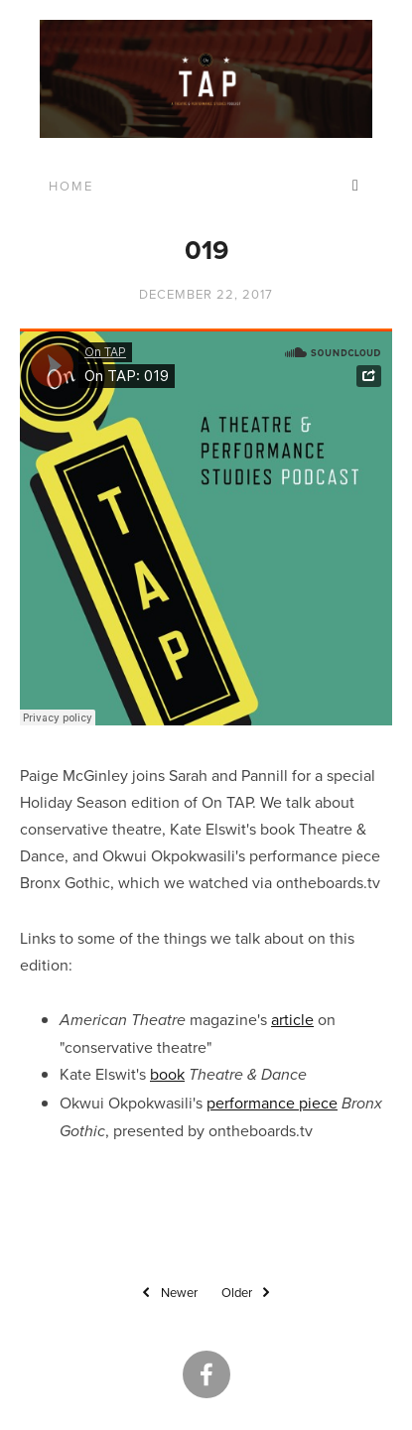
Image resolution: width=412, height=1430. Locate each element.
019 (206, 249)
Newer (168, 1292)
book (167, 1074)
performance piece (272, 1102)
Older (248, 1292)
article (292, 1019)
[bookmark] (206, 76)
